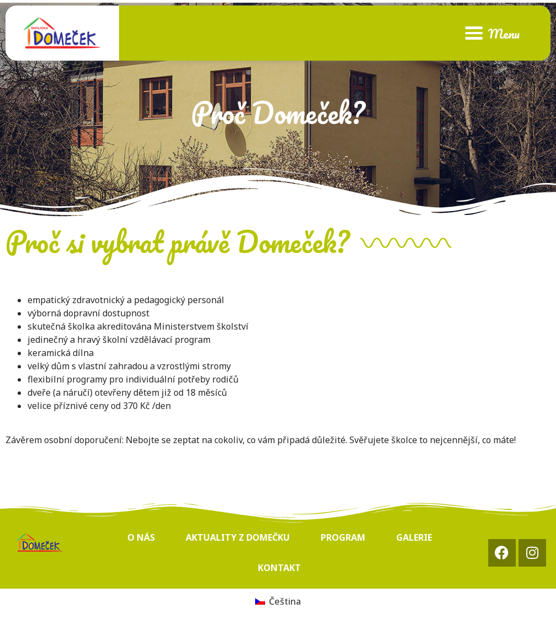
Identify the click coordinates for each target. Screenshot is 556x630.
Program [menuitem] (343, 537)
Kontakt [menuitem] (279, 568)
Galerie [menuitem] (414, 537)
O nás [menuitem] (141, 537)
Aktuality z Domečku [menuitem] (238, 537)
